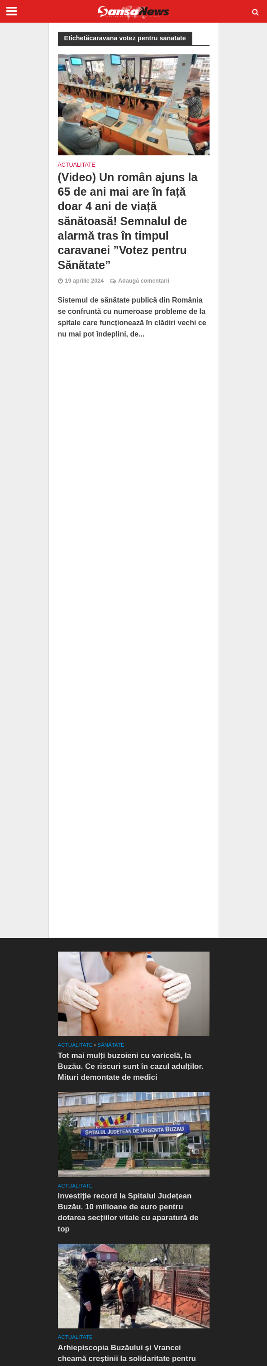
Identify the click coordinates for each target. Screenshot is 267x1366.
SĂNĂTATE (110, 1045)
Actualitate (76, 165)
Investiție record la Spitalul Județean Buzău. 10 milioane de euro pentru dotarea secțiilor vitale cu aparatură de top (128, 1212)
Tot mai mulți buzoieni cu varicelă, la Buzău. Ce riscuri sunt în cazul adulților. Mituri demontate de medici (131, 1066)
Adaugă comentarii (143, 281)
